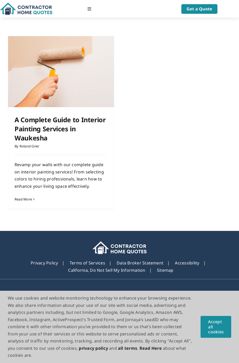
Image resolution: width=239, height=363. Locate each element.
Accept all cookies (216, 326)
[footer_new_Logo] (119, 244)
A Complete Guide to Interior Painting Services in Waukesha (60, 128)
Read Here (151, 348)
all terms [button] (127, 348)
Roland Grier (29, 146)
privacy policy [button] (93, 348)
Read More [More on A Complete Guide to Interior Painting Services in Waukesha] (23, 199)
